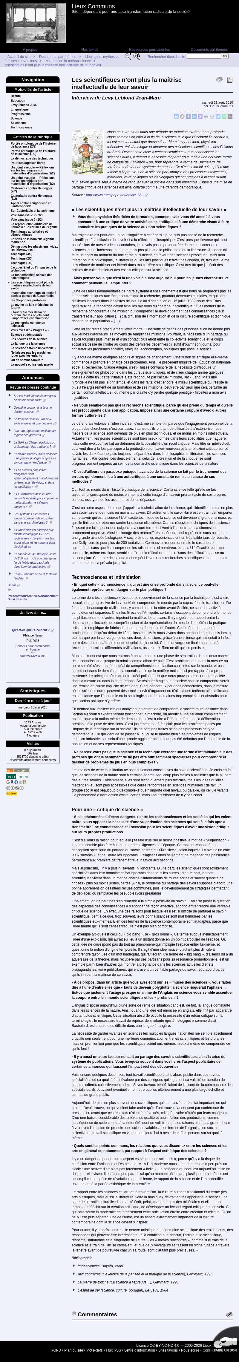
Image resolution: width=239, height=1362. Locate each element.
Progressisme (20, 114)
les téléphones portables (28, 300)
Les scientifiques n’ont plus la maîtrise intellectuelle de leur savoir (54, 63)
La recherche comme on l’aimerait (28, 324)
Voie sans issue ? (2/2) (27, 215)
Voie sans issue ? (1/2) (27, 219)
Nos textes (89, 49)
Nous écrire (190, 1350)
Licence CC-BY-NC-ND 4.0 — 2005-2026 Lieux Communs (182, 1345)
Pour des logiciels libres (28, 163)
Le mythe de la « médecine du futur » (32, 306)
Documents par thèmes (209, 49)
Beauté (16, 96)
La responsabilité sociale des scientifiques (31, 277)
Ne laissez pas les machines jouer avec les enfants (31, 354)
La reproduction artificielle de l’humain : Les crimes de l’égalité (34, 226)
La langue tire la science (28, 343)
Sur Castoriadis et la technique (33, 210)
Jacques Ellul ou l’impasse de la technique (33, 269)
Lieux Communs (93, 6)
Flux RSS (113, 1350)
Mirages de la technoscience (68, 61)
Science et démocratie (26, 334)
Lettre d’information (139, 1350)
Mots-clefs (94, 1350)
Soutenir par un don (224, 1341)
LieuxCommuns (221, 106)
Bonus (12, 585)
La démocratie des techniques (32, 158)
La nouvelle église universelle (32, 364)
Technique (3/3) (22, 254)
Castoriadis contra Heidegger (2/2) (31, 190)
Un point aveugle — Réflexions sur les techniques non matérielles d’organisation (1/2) (33, 181)
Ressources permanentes (149, 49)
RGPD (56, 1350)
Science (16, 118)
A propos (30, 49)
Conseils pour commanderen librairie (33, 648)
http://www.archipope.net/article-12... (115, 195)
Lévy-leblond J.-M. (24, 105)
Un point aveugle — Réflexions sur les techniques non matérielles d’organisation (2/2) (33, 170)
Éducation (18, 100)
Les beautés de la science (29, 339)
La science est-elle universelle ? (33, 348)
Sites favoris (168, 1350)
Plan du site (73, 1350)
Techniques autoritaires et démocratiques (29, 233)
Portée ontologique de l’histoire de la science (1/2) (33, 153)
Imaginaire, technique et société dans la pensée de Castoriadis (33, 294)
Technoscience (21, 127)
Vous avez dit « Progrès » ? (30, 330)
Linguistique (19, 109)
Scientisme (19, 123)
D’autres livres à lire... (33, 656)
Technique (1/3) (22, 263)
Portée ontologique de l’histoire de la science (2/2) (33, 145)
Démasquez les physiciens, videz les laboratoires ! (34, 248)
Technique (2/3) (22, 258)
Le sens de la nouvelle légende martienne (33, 241)
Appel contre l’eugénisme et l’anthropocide (30, 205)
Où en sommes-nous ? (27, 360)
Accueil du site (18, 57)
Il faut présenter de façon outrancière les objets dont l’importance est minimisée (30, 315)
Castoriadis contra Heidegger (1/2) (31, 197)
